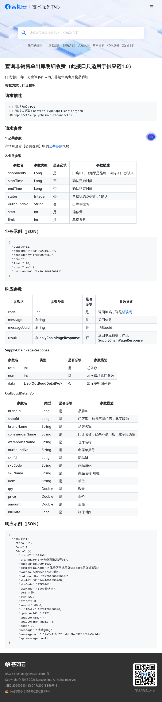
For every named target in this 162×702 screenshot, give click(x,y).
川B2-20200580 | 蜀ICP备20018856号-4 (31, 685)
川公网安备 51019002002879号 (27, 691)
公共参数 (55, 146)
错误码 (127, 312)
